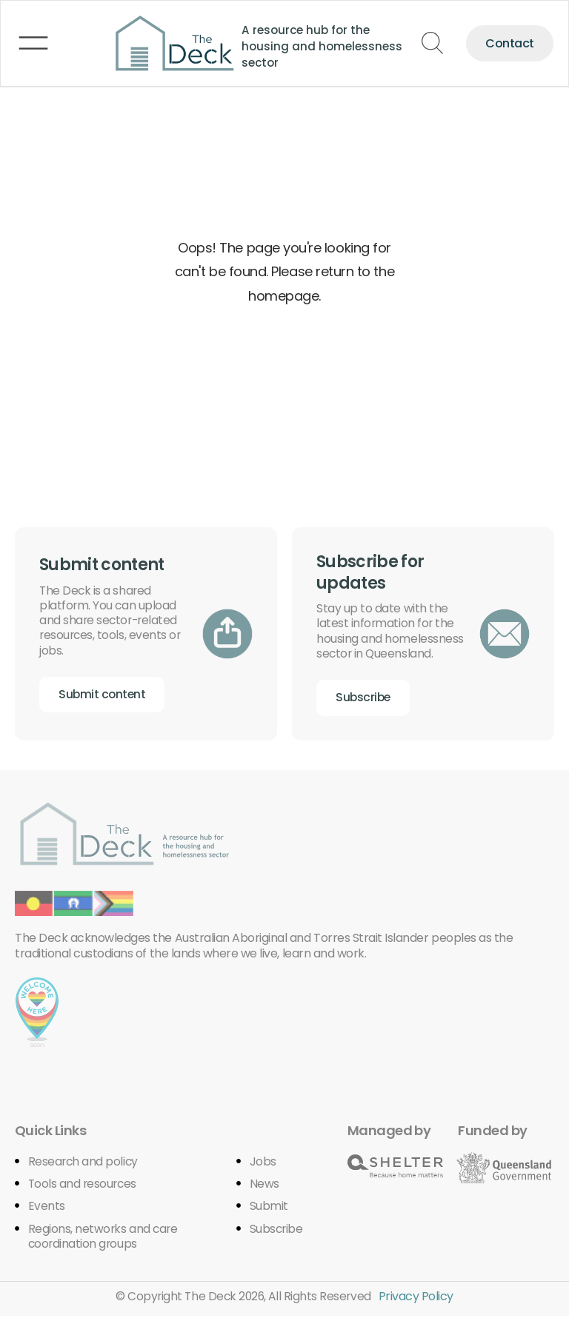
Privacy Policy (418, 1301)
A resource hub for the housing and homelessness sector (308, 45)
